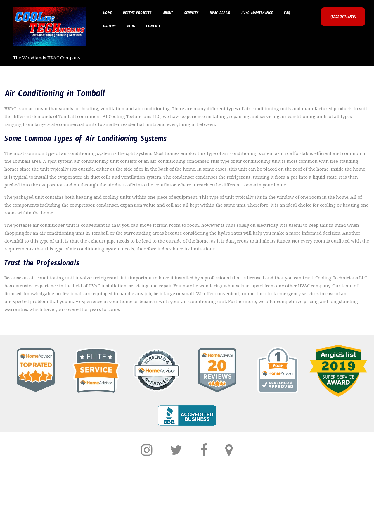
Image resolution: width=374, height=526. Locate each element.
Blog (131, 27)
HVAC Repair (220, 14)
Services (191, 14)
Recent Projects (137, 14)
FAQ (287, 14)
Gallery (109, 27)
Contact (153, 27)
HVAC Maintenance (257, 14)
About (168, 14)
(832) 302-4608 (343, 16)
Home (107, 14)
